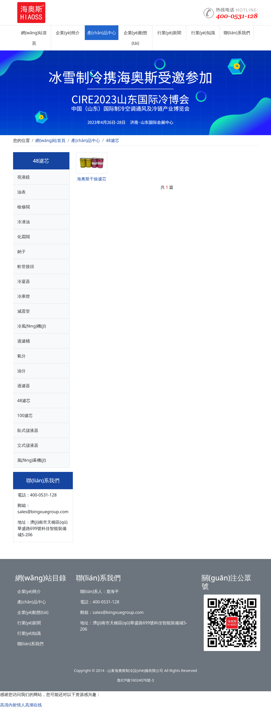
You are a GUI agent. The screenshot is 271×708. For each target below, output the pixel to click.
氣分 (21, 356)
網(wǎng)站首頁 (34, 38)
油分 (21, 371)
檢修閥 (23, 207)
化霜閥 (23, 236)
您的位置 (21, 140)
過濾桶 (23, 341)
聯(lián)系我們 (237, 33)
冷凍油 (23, 222)
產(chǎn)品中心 (101, 33)
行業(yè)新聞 (169, 33)
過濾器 (23, 386)
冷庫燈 (23, 296)
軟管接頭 (25, 266)
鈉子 (21, 251)
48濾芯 (112, 140)
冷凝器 (23, 281)
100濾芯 (25, 415)
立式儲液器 (27, 445)
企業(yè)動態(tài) (135, 38)
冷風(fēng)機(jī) (31, 326)
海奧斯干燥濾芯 (91, 179)
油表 (21, 192)
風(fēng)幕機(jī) (31, 460)
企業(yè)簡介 (68, 33)
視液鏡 (23, 177)
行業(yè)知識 (203, 33)
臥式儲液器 (27, 430)
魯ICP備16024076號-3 (135, 680)
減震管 (23, 311)
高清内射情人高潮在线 (21, 705)
